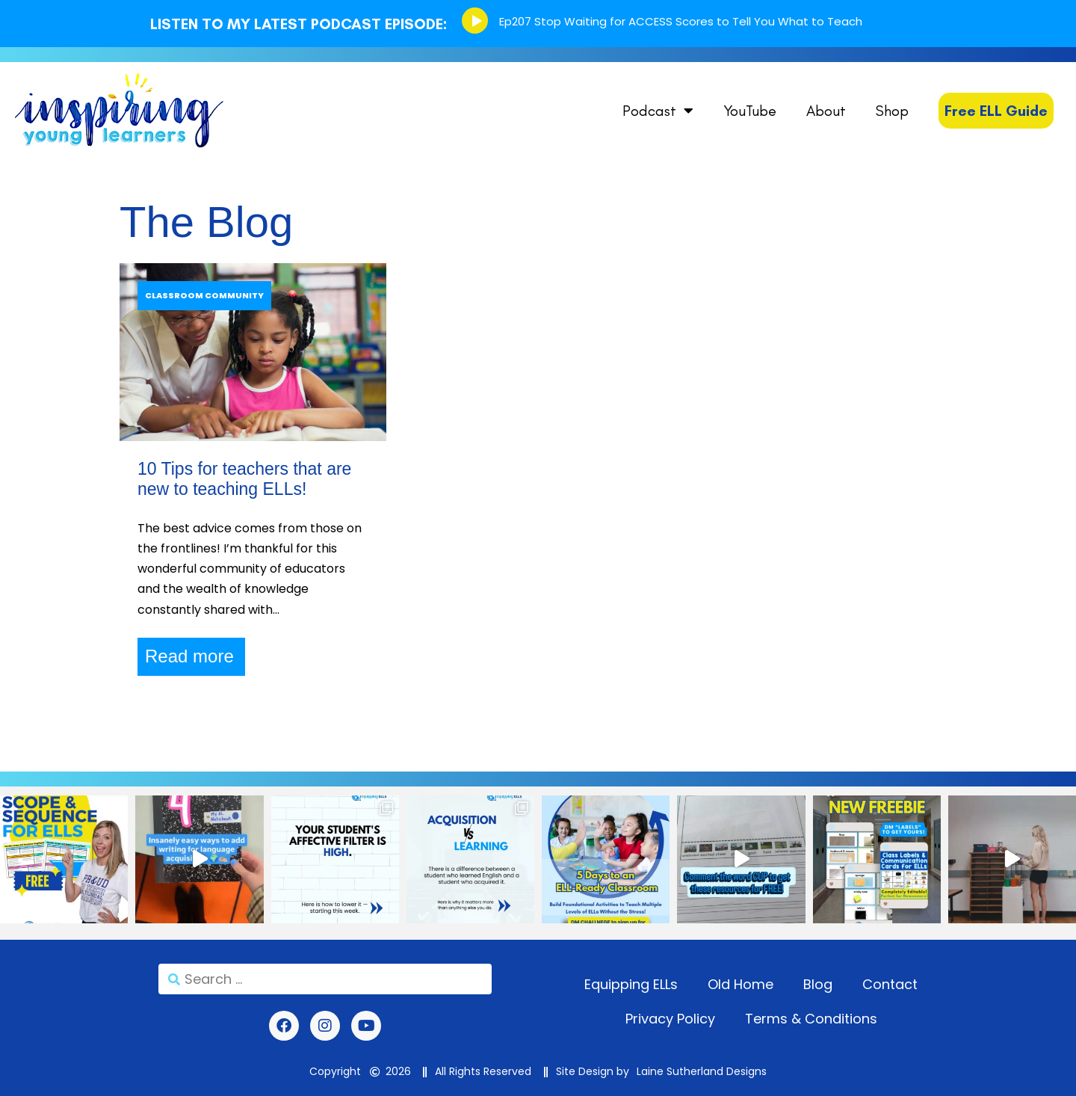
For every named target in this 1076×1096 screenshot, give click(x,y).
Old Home (740, 984)
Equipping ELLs (631, 984)
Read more (189, 656)
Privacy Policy (670, 1018)
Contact (890, 984)
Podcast (657, 111)
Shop (892, 111)
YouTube (749, 111)
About (826, 111)
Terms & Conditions (811, 1018)
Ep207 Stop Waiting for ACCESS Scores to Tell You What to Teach (680, 21)
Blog (817, 984)
